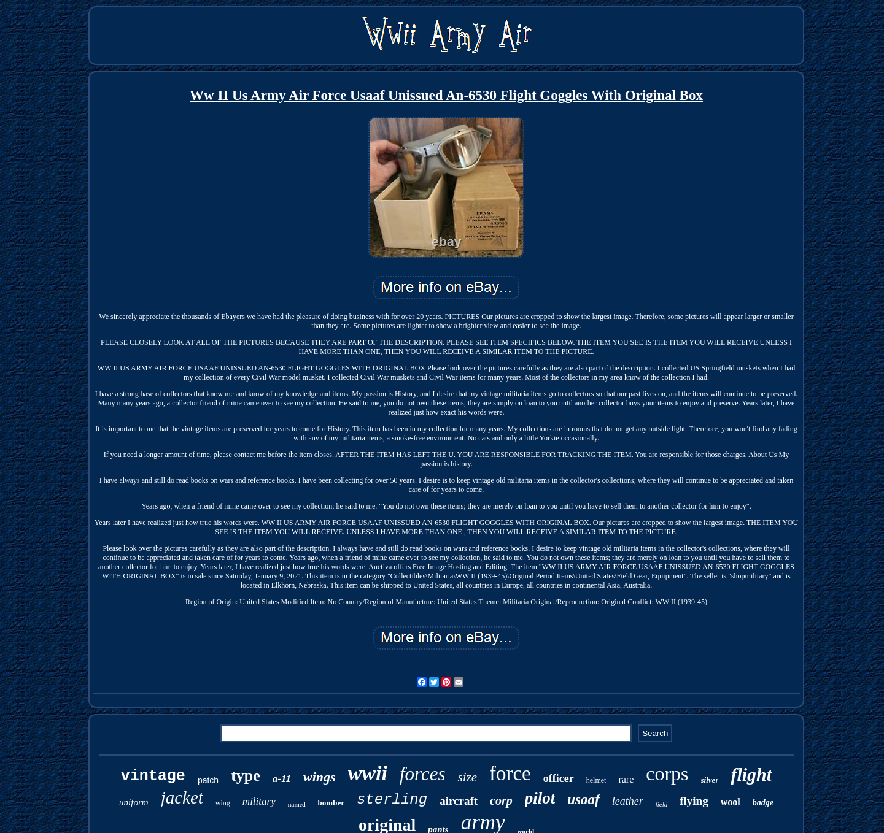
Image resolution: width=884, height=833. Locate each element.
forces (423, 774)
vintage (153, 776)
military (259, 801)
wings (319, 777)
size (467, 777)
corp (501, 800)
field (662, 804)
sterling (392, 799)
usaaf (583, 799)
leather (627, 801)
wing (222, 803)
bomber (331, 802)
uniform (134, 802)
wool (730, 802)
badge (763, 802)
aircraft (459, 800)
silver (710, 780)
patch (208, 780)
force (510, 773)
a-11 (282, 779)
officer (558, 778)
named (297, 804)
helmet (596, 780)
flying (694, 800)
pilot (540, 798)
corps (667, 773)
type (245, 776)
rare (626, 779)
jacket (182, 797)
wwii (367, 773)
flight (751, 774)
